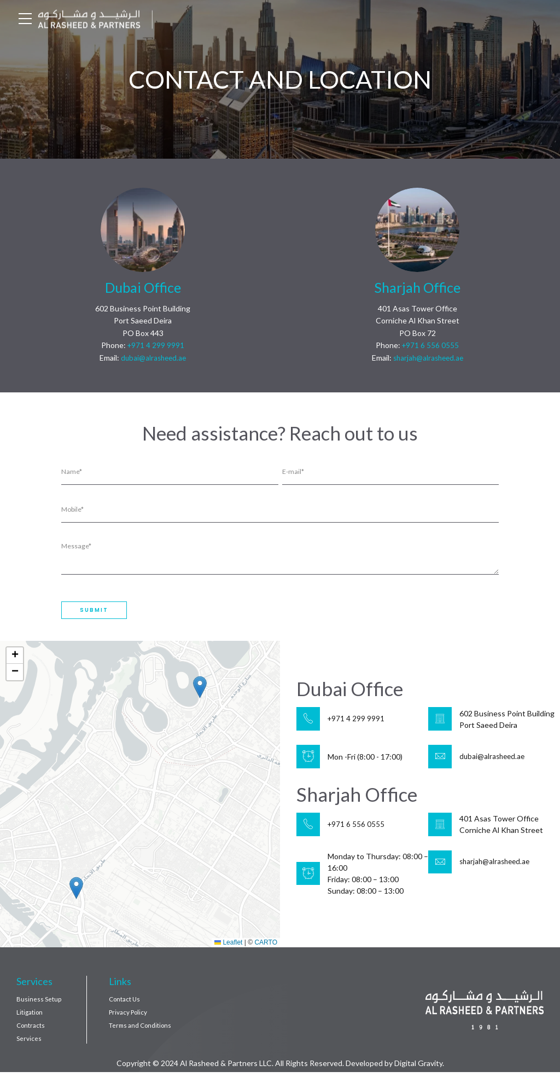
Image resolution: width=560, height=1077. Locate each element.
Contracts (31, 1029)
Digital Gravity (418, 1068)
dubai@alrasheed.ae (153, 357)
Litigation (30, 1015)
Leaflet (228, 945)
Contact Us (125, 1002)
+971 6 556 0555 (430, 345)
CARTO (265, 945)
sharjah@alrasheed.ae (428, 357)
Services (29, 1043)
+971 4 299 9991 (156, 345)
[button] (76, 890)
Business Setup (38, 1002)
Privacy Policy (129, 1015)
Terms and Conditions (141, 1029)
